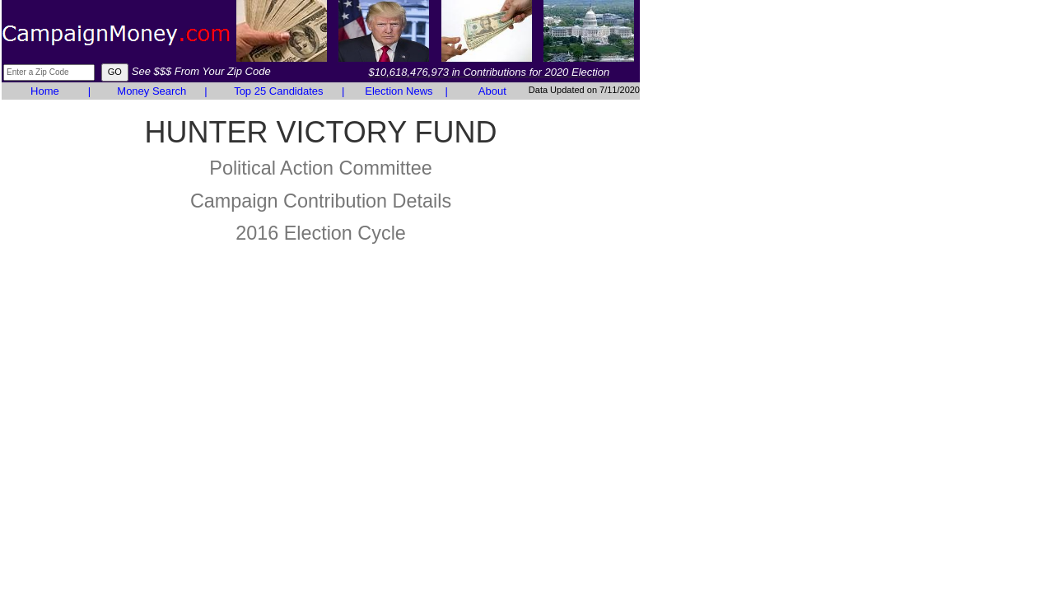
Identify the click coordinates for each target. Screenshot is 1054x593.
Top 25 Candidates (278, 91)
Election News (398, 91)
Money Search (151, 91)
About (492, 91)
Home (44, 91)
